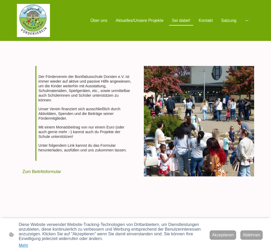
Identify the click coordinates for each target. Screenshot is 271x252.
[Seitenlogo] (33, 20)
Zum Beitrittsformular (41, 171)
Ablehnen (251, 235)
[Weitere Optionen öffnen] (247, 21)
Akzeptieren (223, 235)
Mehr (23, 245)
